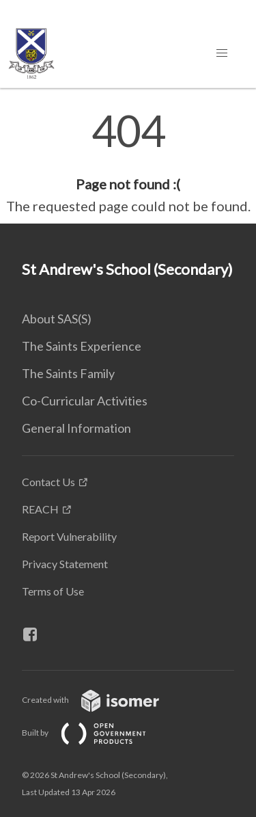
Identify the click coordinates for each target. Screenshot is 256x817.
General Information (76, 428)
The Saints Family (68, 373)
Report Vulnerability (69, 536)
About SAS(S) (56, 318)
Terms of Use (53, 591)
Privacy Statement (65, 563)
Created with (101, 700)
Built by (95, 732)
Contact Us (48, 481)
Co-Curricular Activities (84, 400)
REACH (40, 509)
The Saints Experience (81, 345)
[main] (128, 163)
